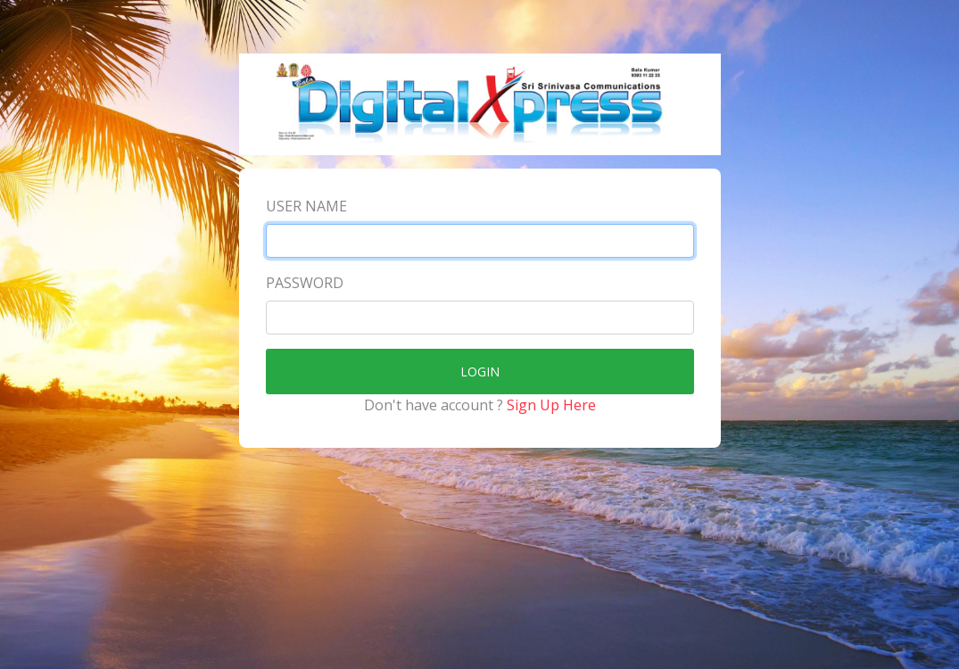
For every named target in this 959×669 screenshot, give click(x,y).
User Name (306, 206)
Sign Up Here (551, 405)
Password (304, 283)
